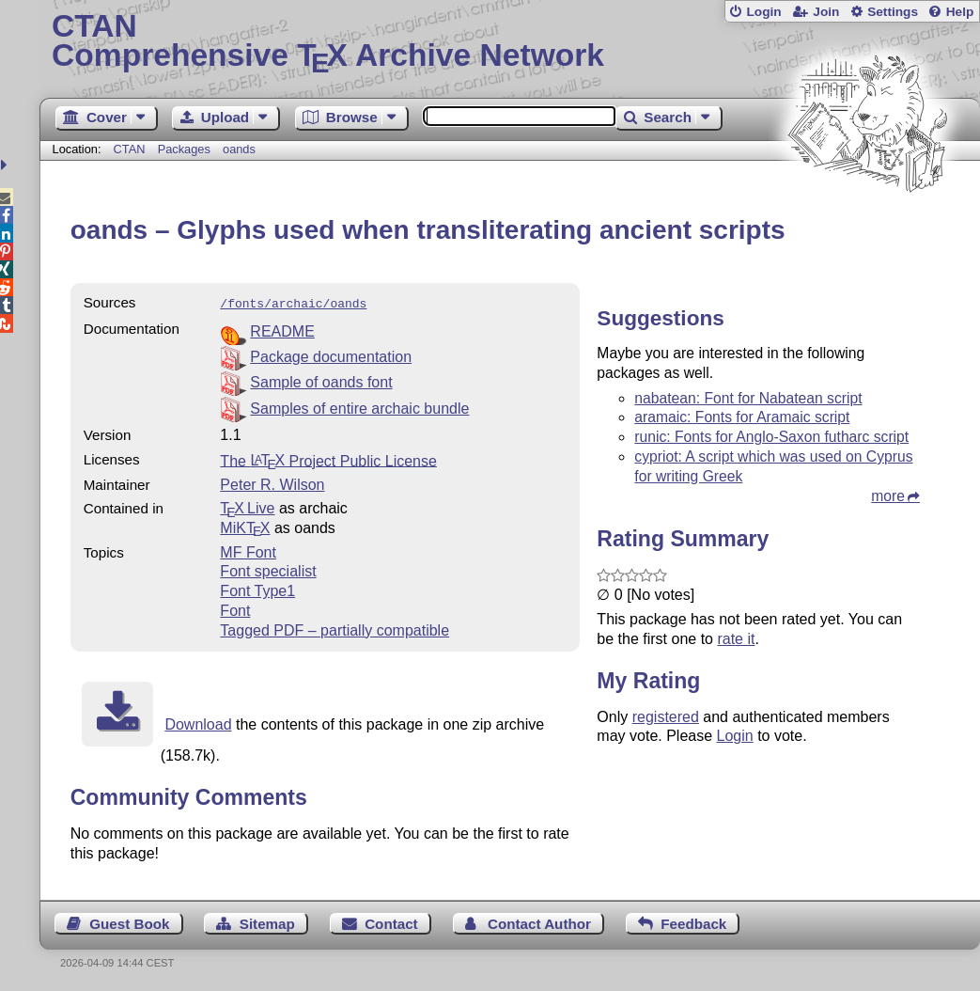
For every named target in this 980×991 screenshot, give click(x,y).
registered (665, 717)
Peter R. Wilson (272, 483)
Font (235, 609)
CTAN (130, 149)
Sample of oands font (321, 380)
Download (197, 723)
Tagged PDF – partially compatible (334, 629)
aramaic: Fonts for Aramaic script (741, 417)
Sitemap (267, 922)
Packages (186, 149)
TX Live (247, 506)
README (282, 330)
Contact (391, 922)
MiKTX (245, 526)
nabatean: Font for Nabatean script (748, 398)
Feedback (693, 922)
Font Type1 (257, 589)
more (888, 496)
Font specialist (268, 569)
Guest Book (129, 922)
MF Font (248, 550)
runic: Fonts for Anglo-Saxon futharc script (771, 437)
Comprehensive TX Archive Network (510, 42)
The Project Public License (328, 458)
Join (826, 12)
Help (960, 12)
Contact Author (539, 922)
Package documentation (331, 355)
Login (763, 12)
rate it (735, 639)
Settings (892, 12)
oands (239, 149)
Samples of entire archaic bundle (359, 407)
